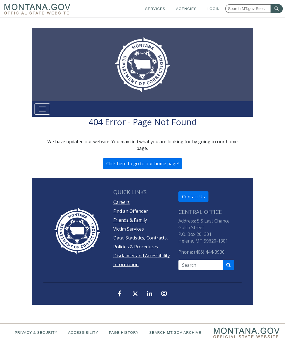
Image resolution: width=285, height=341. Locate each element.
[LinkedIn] (149, 293)
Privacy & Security (36, 332)
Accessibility (83, 332)
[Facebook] (121, 293)
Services (155, 9)
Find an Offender (130, 211)
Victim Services (128, 229)
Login (213, 9)
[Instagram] (164, 293)
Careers (121, 202)
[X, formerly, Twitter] (135, 294)
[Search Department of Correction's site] (228, 265)
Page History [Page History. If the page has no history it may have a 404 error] (124, 332)
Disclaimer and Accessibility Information (141, 260)
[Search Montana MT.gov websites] (254, 8)
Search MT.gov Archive (175, 332)
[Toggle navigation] (42, 109)
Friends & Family (130, 220)
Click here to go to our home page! (142, 163)
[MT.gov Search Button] (277, 8)
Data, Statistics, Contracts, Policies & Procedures (140, 242)
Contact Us (193, 197)
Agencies (186, 9)
